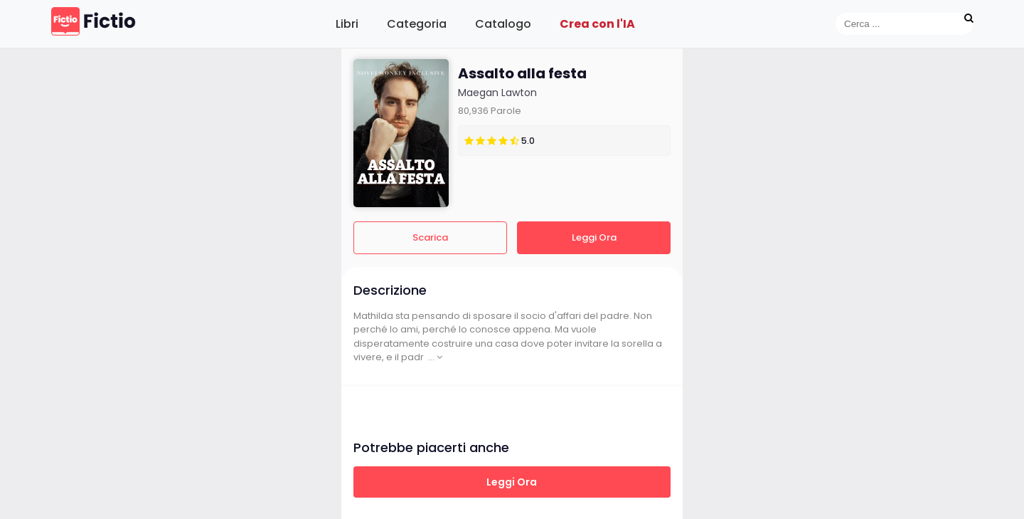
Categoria (417, 24)
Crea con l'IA (597, 24)
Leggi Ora (594, 237)
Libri (347, 24)
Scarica (430, 237)
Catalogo (503, 24)
